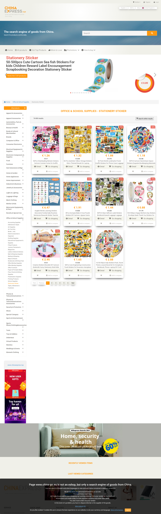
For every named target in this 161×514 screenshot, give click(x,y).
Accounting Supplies (14, 222)
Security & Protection (13, 307)
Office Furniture (12, 267)
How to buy (88, 50)
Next (73, 281)
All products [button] (15, 108)
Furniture (9, 164)
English (124, 8)
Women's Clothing (12, 352)
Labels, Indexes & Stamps (15, 252)
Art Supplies (11, 227)
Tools (8, 330)
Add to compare (52, 171)
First (34, 281)
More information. (117, 510)
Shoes (8, 311)
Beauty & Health (12, 128)
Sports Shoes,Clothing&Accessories (16, 324)
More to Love (55, 50)
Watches (9, 345)
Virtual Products (12, 341)
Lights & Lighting (12, 193)
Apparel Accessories (13, 118)
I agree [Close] (128, 510)
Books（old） (12, 231)
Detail (37, 167)
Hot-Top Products (37, 50)
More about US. (80, 506)
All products (21, 50)
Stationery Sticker (13, 283)
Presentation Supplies (14, 277)
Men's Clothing (11, 200)
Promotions (71, 50)
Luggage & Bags (12, 196)
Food (8, 161)
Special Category (12, 314)
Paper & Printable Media (15, 270)
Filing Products (12, 245)
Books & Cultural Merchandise (12, 132)
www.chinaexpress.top (16, 365)
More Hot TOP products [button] (16, 76)
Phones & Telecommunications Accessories (13, 301)
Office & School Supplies (21, 102)
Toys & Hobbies (11, 334)
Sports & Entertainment (14, 318)
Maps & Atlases (12, 258)
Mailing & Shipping (13, 256)
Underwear (10, 337)
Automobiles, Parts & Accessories (13, 123)
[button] (155, 74)
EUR (132, 8)
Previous (41, 281)
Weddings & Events (13, 348)
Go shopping (51, 167)
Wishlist (136, 2)
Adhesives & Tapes (13, 225)
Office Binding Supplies (15, 263)
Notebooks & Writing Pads (16, 261)
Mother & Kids (11, 204)
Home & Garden (11, 173)
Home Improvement (13, 180)
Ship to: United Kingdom (146, 8)
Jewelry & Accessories (14, 188)
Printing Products (13, 279)
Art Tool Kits (11, 229)
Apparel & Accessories (14, 113)
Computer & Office (12, 140)
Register (147, 2)
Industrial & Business (13, 184)
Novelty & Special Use (14, 213)
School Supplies (13, 281)
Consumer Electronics (14, 144)
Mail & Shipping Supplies (15, 254)
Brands (8, 137)
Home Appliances (12, 177)
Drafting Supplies (13, 238)
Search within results (144, 119)
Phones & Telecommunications (13, 295)
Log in (156, 2)
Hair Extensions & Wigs (14, 168)
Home (9, 50)
